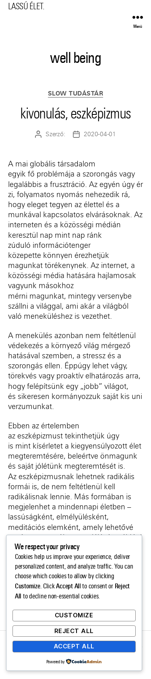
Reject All (74, 631)
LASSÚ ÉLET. (26, 6)
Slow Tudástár (75, 93)
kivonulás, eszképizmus (75, 113)
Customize (74, 615)
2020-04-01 (100, 134)
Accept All (74, 646)
